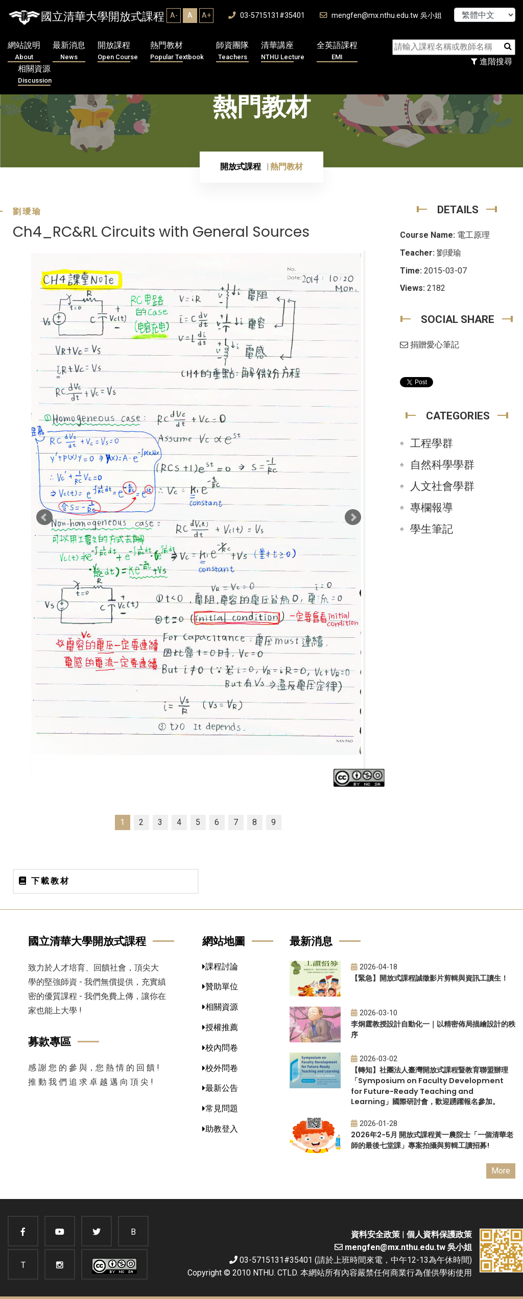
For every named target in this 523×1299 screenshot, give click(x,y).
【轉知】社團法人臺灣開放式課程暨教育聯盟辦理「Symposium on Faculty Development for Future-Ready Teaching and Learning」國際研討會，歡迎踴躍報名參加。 (429, 1086)
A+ (206, 15)
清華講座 (282, 51)
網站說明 (24, 51)
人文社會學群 (442, 486)
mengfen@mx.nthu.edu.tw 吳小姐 (381, 15)
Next (353, 517)
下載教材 (44, 881)
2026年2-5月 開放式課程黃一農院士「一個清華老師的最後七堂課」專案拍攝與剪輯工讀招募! (432, 1140)
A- (174, 15)
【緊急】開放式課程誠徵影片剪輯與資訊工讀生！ (429, 978)
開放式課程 (240, 166)
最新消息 (69, 51)
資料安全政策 (375, 1234)
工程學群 (431, 443)
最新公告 (220, 1088)
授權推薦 (220, 1027)
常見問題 (220, 1108)
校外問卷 (220, 1068)
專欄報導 (431, 508)
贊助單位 (220, 986)
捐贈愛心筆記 (429, 344)
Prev (44, 517)
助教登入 (220, 1129)
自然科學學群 (442, 465)
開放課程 (118, 51)
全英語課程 (337, 51)
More (500, 1171)
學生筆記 (431, 529)
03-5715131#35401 (266, 15)
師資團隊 (232, 51)
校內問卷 (220, 1048)
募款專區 (49, 1041)
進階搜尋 (491, 61)
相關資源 (35, 75)
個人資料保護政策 (439, 1234)
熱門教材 (177, 51)
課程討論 (220, 966)
